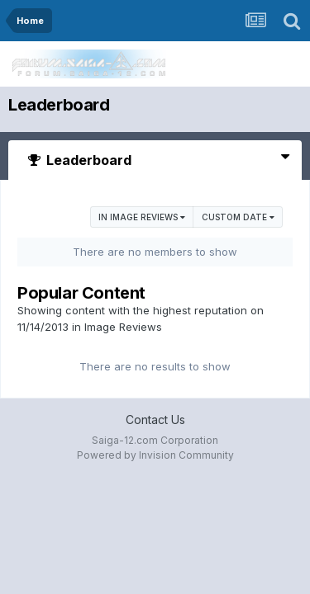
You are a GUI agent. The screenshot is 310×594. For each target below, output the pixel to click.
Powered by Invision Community (155, 455)
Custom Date (238, 217)
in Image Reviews (141, 217)
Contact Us (155, 419)
